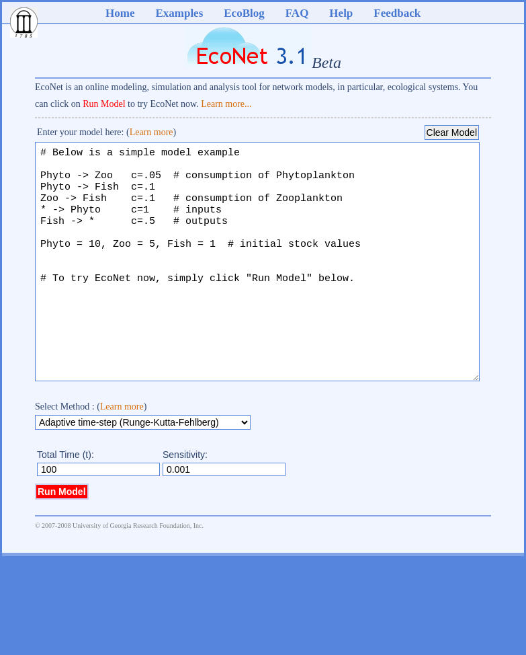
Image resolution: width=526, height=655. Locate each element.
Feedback (397, 13)
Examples (179, 13)
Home (119, 13)
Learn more (151, 132)
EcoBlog (244, 13)
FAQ (297, 13)
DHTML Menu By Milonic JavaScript (278, 565)
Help (341, 13)
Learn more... (226, 104)
